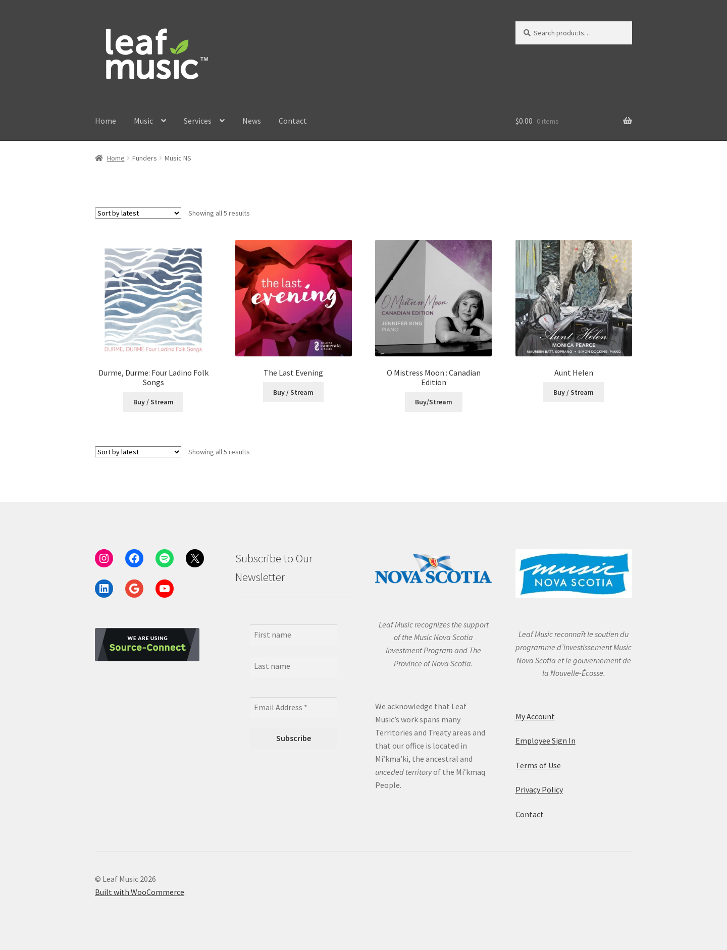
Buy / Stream (153, 401)
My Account (535, 716)
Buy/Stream (433, 401)
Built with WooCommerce (139, 892)
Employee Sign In (545, 740)
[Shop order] (138, 213)
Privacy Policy (539, 789)
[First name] (293, 635)
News (251, 121)
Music (143, 121)
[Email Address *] (293, 707)
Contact (293, 121)
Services (198, 121)
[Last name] (293, 666)
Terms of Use (538, 765)
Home (105, 121)
